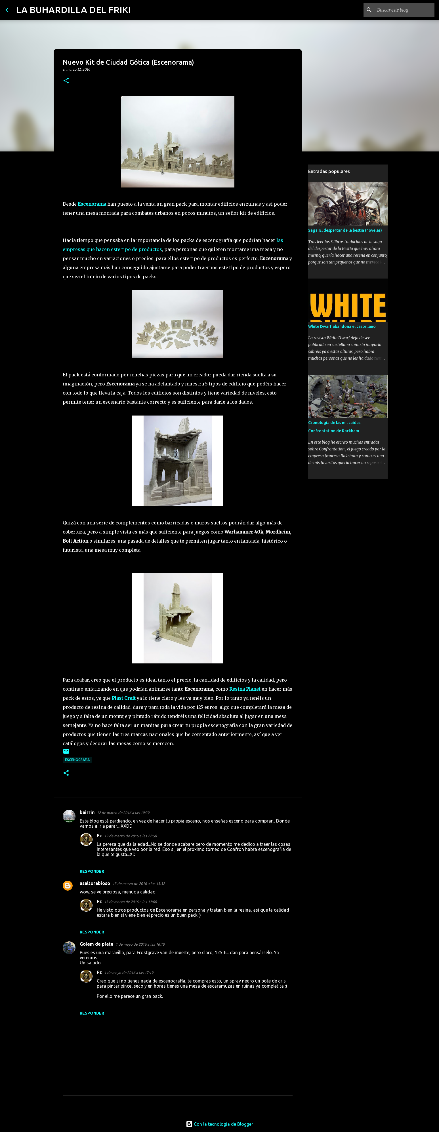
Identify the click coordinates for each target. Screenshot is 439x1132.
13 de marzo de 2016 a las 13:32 (138, 884)
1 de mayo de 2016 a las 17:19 (128, 973)
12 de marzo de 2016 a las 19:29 (123, 813)
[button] (66, 81)
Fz (99, 835)
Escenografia (77, 760)
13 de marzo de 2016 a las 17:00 (130, 902)
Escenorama (92, 204)
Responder (92, 871)
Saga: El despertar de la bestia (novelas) (345, 230)
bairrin (87, 812)
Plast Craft (124, 698)
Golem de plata (96, 944)
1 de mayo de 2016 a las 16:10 (140, 944)
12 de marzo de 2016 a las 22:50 (130, 836)
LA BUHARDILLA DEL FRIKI (73, 10)
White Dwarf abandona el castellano (342, 326)
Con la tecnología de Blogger (219, 1124)
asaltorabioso (95, 883)
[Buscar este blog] (404, 10)
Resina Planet (245, 689)
